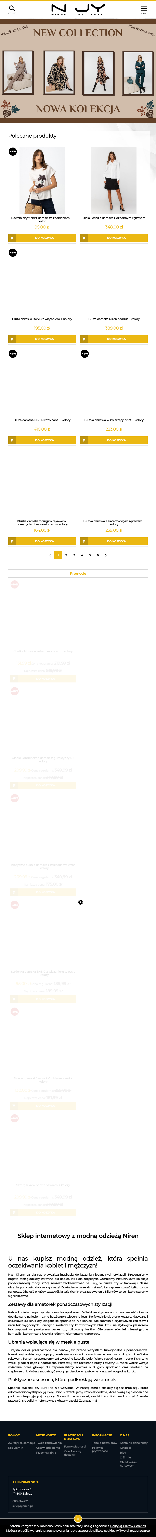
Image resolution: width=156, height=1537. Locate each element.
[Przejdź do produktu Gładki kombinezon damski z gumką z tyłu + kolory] (43, 726)
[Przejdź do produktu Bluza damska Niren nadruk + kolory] (114, 281)
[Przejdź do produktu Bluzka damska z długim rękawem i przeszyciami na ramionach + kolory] (42, 483)
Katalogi (125, 1447)
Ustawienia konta (48, 1447)
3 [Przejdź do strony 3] (74, 555)
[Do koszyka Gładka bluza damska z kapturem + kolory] (43, 678)
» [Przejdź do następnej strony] (106, 555)
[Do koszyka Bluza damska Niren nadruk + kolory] (114, 339)
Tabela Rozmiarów (104, 1442)
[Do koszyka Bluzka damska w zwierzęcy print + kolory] (114, 440)
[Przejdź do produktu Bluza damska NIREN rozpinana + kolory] (42, 382)
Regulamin (15, 1447)
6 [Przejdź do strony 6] (98, 555)
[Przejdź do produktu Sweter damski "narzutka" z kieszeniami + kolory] (43, 1046)
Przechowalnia (46, 1452)
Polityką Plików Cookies (128, 1526)
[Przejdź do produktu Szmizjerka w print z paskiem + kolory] (43, 1153)
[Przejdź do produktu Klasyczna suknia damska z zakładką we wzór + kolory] (43, 832)
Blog (123, 1452)
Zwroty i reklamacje (21, 1442)
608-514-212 (20, 1501)
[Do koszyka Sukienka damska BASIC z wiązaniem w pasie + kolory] (43, 999)
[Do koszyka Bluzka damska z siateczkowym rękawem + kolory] (114, 541)
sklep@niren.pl (22, 1506)
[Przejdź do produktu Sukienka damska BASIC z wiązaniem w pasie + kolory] (43, 939)
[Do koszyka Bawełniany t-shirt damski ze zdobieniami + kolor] (42, 238)
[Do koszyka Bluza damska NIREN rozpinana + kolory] (42, 440)
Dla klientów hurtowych (128, 1464)
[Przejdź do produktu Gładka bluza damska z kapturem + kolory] (43, 619)
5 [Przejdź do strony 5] (90, 555)
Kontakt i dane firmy (133, 1442)
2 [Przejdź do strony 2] (66, 555)
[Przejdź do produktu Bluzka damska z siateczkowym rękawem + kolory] (114, 483)
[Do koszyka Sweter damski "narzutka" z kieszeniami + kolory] (43, 1106)
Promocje (78, 574)
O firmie (125, 1457)
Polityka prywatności (100, 1449)
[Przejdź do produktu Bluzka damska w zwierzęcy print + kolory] (114, 382)
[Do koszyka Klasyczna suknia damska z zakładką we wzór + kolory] (43, 892)
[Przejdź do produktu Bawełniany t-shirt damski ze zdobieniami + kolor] (42, 180)
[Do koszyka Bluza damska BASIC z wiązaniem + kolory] (42, 339)
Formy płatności (75, 1446)
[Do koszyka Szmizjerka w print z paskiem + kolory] (43, 1212)
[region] (78, 71)
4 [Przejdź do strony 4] (82, 555)
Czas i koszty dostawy (72, 1453)
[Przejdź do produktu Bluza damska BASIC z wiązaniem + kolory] (42, 281)
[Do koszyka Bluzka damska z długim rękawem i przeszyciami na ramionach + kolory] (42, 541)
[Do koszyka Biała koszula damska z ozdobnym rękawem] (114, 238)
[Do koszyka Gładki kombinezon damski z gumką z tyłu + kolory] (43, 785)
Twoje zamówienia (49, 1442)
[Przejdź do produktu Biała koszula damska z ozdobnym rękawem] (114, 180)
